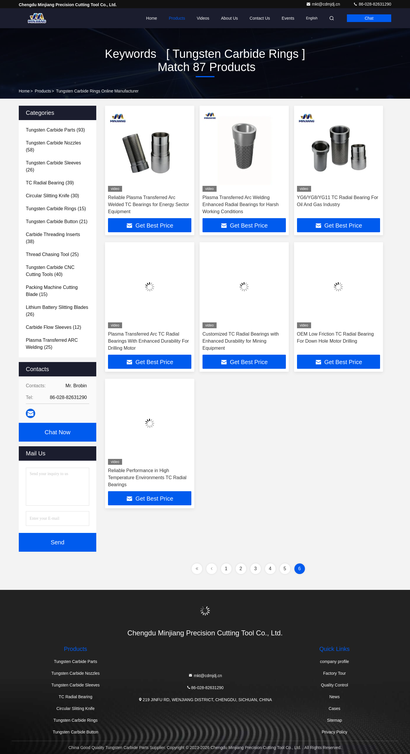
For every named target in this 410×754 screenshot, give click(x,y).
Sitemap (334, 720)
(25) (52, 254)
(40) (50, 271)
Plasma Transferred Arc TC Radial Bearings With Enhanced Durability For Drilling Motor (148, 341)
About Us (229, 18)
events (288, 18)
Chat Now (57, 432)
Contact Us (260, 18)
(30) (52, 195)
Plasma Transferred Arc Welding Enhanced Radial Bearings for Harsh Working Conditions (241, 204)
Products (177, 18)
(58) (53, 146)
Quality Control (334, 685)
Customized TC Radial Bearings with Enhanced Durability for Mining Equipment (241, 341)
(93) (55, 129)
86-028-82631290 (372, 4)
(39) (50, 182)
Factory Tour (334, 673)
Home (151, 18)
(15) (56, 208)
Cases (334, 708)
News (334, 696)
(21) (56, 221)
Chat (369, 18)
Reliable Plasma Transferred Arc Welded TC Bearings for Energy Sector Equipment (148, 204)
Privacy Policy (334, 732)
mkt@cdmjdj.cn (323, 4)
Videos (203, 18)
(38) (53, 238)
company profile (334, 661)
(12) (53, 327)
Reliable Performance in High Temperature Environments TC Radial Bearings (147, 477)
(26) (53, 166)
